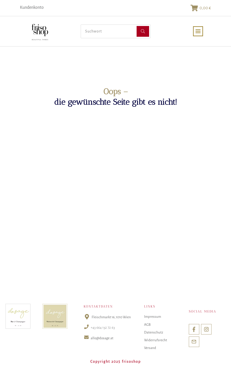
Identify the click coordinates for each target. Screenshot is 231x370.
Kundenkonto (32, 7)
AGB (147, 324)
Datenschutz (153, 332)
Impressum (152, 316)
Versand (150, 348)
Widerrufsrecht (155, 340)
